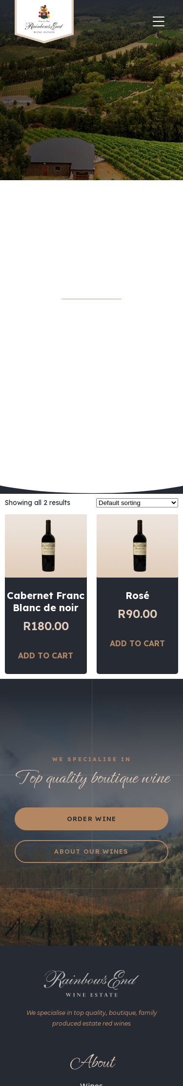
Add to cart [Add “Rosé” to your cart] (137, 667)
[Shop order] (137, 526)
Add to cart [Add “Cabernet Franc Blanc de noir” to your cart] (45, 679)
